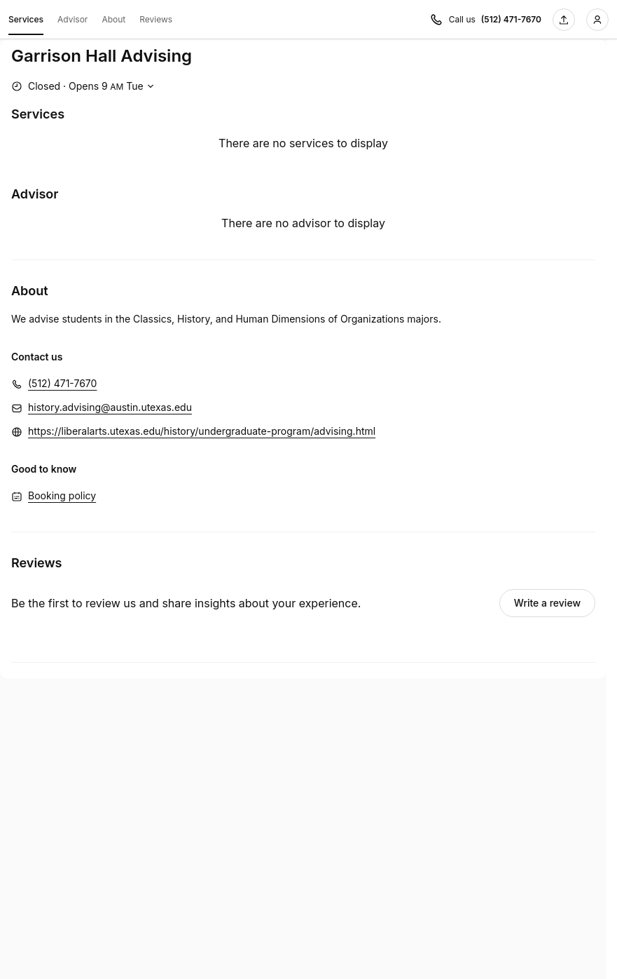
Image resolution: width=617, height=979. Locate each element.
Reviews (155, 19)
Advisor (72, 19)
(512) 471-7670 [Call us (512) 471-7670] (511, 19)
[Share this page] (564, 19)
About (113, 19)
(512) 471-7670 (62, 383)
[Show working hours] (84, 86)
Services (25, 21)
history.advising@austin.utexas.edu (110, 407)
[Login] (597, 19)
